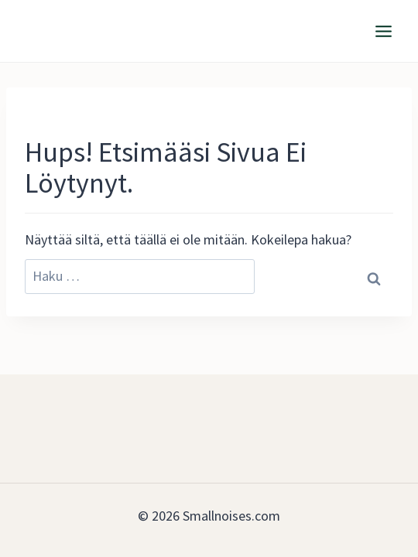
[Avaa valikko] (383, 31)
